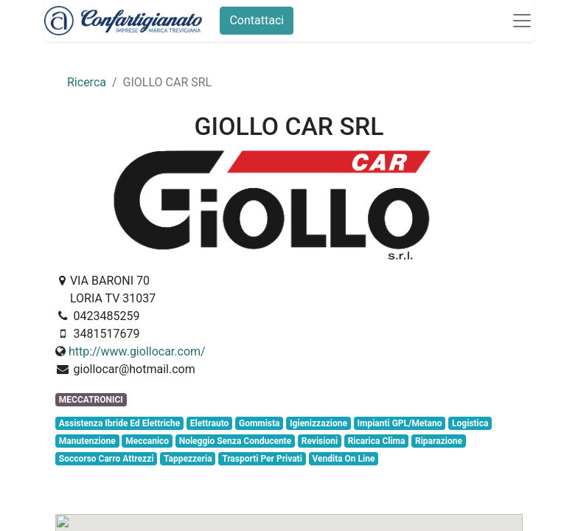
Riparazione (438, 441)
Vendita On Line (343, 459)
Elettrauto (209, 423)
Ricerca (86, 82)
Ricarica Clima (376, 441)
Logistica (470, 423)
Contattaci (256, 20)
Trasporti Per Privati (262, 459)
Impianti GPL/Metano (399, 423)
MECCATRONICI (91, 400)
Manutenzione (87, 441)
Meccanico (147, 441)
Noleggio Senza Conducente (235, 441)
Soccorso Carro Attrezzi (106, 459)
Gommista (259, 423)
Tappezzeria (188, 459)
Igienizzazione (318, 423)
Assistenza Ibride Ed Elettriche (119, 423)
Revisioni (320, 441)
